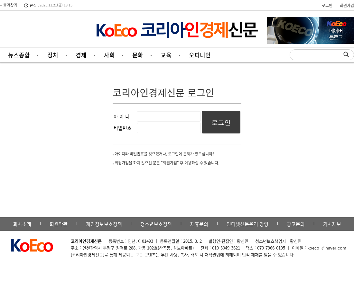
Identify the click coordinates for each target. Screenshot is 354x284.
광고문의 (296, 224)
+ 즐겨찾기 (8, 5)
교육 (166, 55)
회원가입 (347, 5)
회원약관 (59, 224)
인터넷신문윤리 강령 (247, 224)
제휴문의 (199, 224)
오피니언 (200, 55)
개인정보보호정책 (104, 224)
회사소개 (22, 224)
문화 (137, 55)
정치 (52, 55)
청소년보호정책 (156, 224)
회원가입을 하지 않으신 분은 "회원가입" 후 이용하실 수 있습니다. (167, 163)
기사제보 (332, 224)
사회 (109, 55)
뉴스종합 (19, 55)
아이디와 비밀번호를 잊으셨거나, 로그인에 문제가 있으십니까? (164, 154)
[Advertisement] (43, 30)
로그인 (327, 5)
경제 (81, 55)
